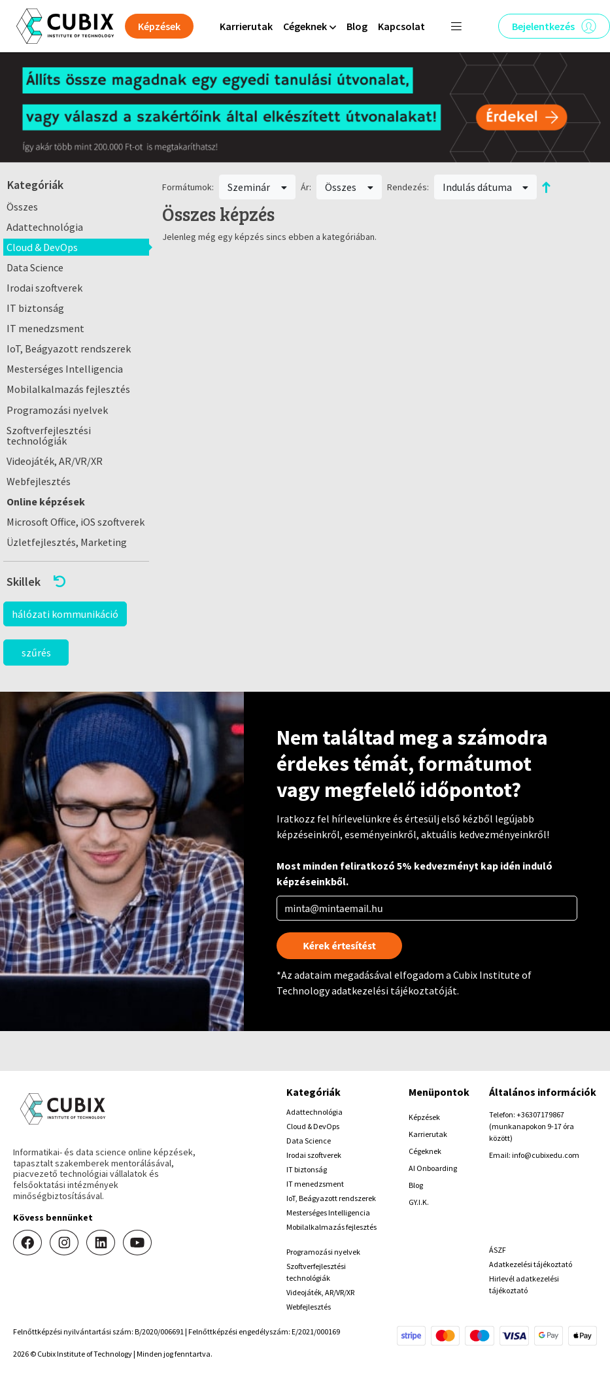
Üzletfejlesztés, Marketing (67, 542)
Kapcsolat (401, 26)
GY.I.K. (419, 1202)
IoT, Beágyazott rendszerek (69, 348)
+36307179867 (540, 1114)
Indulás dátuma (486, 187)
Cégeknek (425, 1151)
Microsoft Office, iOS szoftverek (75, 521)
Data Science (35, 267)
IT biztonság (35, 307)
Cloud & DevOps (42, 247)
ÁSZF (497, 1250)
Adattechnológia (45, 226)
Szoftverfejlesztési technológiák (49, 435)
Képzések (424, 1117)
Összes (22, 206)
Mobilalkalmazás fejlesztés (68, 389)
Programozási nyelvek (57, 409)
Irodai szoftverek (44, 287)
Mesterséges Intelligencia (65, 368)
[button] (76, 581)
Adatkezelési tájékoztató (530, 1264)
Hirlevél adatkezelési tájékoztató (524, 1284)
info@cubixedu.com (545, 1155)
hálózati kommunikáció (65, 613)
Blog (357, 26)
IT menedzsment (45, 328)
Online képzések (46, 501)
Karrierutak (246, 26)
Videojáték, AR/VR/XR (55, 460)
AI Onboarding (433, 1168)
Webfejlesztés (39, 481)
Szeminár (257, 187)
